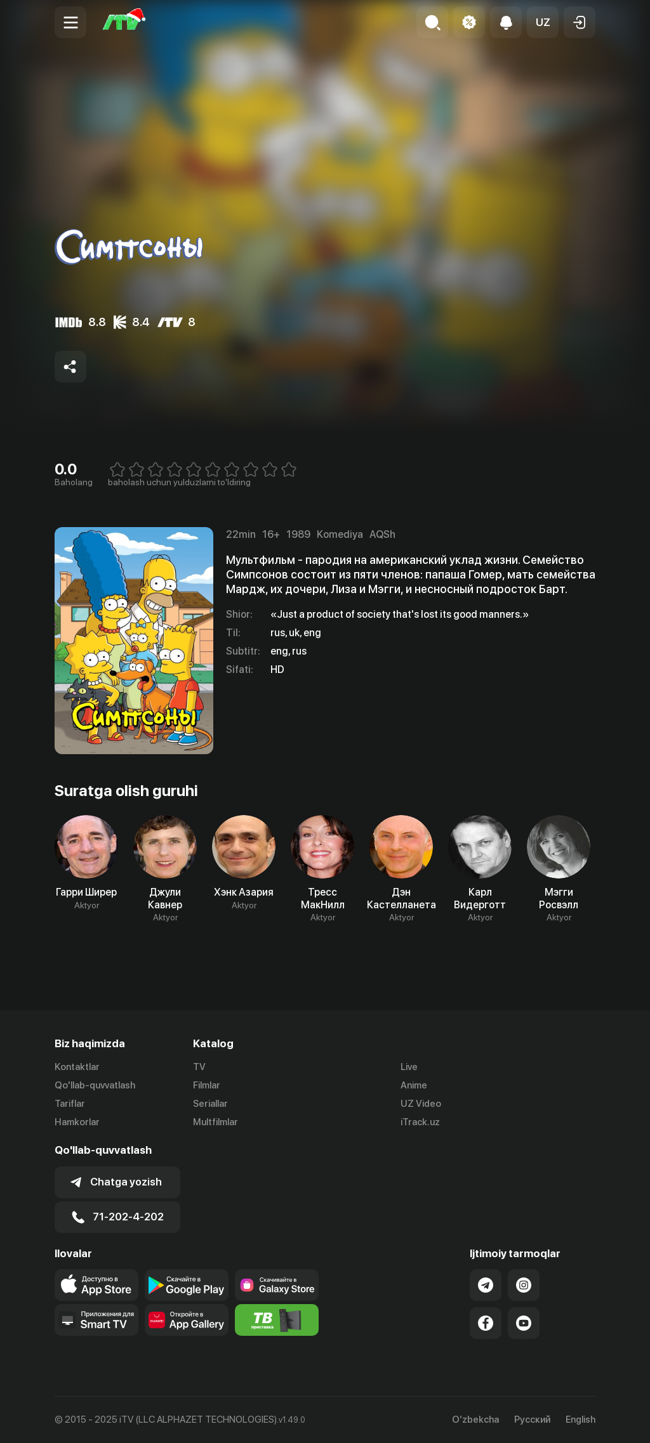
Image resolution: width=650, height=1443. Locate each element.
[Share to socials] (70, 366)
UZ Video (421, 1103)
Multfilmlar (215, 1122)
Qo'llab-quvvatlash (95, 1085)
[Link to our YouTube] (524, 1323)
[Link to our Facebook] (485, 1323)
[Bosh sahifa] (124, 22)
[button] (543, 22)
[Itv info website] (277, 1320)
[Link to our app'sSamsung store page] (277, 1285)
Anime (414, 1085)
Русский (532, 1420)
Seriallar (210, 1103)
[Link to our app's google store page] (187, 1285)
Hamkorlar (77, 1122)
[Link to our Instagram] (524, 1285)
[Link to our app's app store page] (96, 1285)
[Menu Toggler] (70, 22)
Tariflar (70, 1103)
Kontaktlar (77, 1067)
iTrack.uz (420, 1122)
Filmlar (206, 1085)
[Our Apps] (96, 1320)
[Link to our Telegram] (485, 1285)
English (580, 1420)
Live (409, 1067)
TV (199, 1067)
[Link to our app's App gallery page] (187, 1320)
